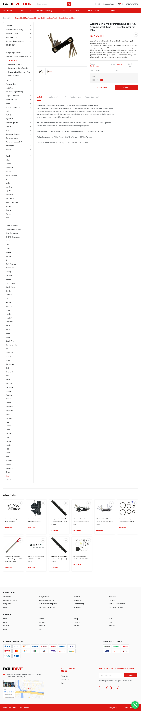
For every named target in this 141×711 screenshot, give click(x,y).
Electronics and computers (48, 604)
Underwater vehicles (116, 607)
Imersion (8, 314)
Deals (77, 11)
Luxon (8, 329)
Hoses (8, 103)
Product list (7, 18)
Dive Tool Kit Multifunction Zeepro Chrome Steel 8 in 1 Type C (104, 521)
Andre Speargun (11, 175)
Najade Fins (10, 341)
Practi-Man (9, 387)
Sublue (8, 449)
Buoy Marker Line (12, 37)
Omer (5, 629)
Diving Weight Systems (13, 53)
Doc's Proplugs (11, 264)
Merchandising (79, 604)
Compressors (10, 49)
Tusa (7, 457)
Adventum (9, 168)
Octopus (8, 356)
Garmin (8, 291)
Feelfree (8, 279)
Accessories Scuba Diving (14, 29)
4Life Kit (8, 164)
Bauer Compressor (12, 202)
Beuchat (8, 210)
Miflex (8, 337)
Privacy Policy (112, 708)
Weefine (8, 464)
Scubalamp (9, 410)
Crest (7, 245)
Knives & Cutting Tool (13, 107)
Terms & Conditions (131, 708)
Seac (7, 422)
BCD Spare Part (13, 76)
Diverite (8, 252)
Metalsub (42, 626)
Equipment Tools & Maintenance (17, 56)
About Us (112, 11)
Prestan (8, 391)
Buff (7, 218)
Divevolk (8, 256)
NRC (7, 349)
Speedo (8, 441)
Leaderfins (9, 322)
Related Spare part (92, 97)
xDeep (76, 619)
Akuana (8, 171)
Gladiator (9, 295)
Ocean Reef (10, 353)
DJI (7, 260)
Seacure (8, 426)
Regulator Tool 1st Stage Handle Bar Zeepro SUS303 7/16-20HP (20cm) (13, 558)
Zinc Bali (8, 480)
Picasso (76, 626)
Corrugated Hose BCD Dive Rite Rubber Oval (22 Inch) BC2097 (59, 558)
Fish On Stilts (10, 283)
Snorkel (8, 126)
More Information (53, 97)
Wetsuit (8, 150)
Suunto (8, 453)
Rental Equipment (12, 123)
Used (63, 11)
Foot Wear (9, 88)
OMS (7, 368)
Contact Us (65, 680)
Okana (8, 360)
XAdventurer (10, 468)
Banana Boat (10, 198)
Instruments (78, 600)
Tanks (7, 130)
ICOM (8, 310)
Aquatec (8, 191)
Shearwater (9, 433)
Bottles (5, 607)
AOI (7, 179)
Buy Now (126, 88)
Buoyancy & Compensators (15, 41)
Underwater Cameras (13, 134)
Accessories (7, 596)
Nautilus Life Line (11, 345)
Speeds (8, 445)
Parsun (8, 379)
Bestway (8, 206)
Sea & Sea (9, 414)
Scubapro (42, 622)
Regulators (9, 119)
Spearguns (112, 600)
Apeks (8, 183)
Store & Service (93, 11)
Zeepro (8, 476)
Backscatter (10, 195)
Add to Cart (103, 88)
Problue (8, 399)
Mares (8, 333)
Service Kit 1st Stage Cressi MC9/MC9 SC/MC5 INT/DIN (36, 558)
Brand (23, 11)
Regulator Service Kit (15, 64)
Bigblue (8, 214)
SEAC (111, 619)
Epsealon (9, 275)
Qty (94, 76)
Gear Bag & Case (11, 99)
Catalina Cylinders (12, 225)
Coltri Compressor (12, 233)
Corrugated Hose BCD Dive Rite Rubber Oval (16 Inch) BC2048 (59, 521)
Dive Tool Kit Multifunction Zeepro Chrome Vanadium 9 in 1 (81, 521)
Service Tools (12, 60)
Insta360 (9, 318)
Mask (7, 111)
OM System (10, 364)
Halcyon (8, 302)
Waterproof (10, 460)
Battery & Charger (12, 33)
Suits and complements (117, 604)
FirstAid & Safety (11, 84)
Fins (7, 80)
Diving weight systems (46, 600)
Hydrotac (9, 306)
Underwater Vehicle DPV (14, 142)
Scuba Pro (9, 406)
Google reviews (108, 4)
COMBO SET (10, 45)
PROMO (8, 115)
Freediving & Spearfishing (43, 11)
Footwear (77, 596)
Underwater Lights (12, 138)
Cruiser (8, 248)
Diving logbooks (44, 596)
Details (39, 97)
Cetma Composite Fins (13, 229)
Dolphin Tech (10, 268)
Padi (7, 376)
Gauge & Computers (12, 96)
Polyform (9, 383)
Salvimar (8, 403)
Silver (7, 437)
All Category (7, 11)
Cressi (8, 241)
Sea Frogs (9, 418)
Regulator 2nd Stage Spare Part (19, 72)
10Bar (8, 160)
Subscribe (130, 675)
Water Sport (10, 146)
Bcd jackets (7, 604)
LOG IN (131, 4)
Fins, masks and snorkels (47, 607)
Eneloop (8, 272)
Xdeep (8, 472)
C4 (6, 222)
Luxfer (8, 326)
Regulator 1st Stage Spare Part (18, 68)
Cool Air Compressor (13, 237)
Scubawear (113, 596)
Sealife (8, 430)
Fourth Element (11, 287)
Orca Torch (9, 372)
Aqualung (9, 187)
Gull (7, 299)
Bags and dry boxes (10, 600)
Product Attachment (73, 97)
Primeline (9, 395)
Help (62, 683)
